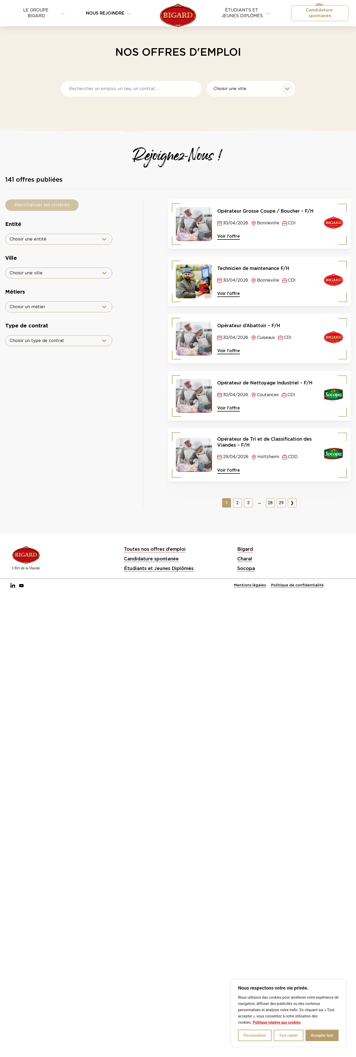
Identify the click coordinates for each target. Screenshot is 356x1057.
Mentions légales (250, 585)
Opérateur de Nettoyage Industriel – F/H (265, 383)
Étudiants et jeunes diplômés (246, 13)
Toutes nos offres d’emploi (155, 549)
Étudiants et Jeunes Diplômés (158, 568)
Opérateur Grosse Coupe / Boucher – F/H (265, 211)
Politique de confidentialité (297, 585)
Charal (244, 559)
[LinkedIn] (12, 585)
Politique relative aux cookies (277, 1022)
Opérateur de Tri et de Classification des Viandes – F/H (264, 442)
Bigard (245, 549)
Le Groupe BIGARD (44, 13)
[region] (288, 1013)
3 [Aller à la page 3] (248, 502)
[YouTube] (21, 585)
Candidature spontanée (320, 13)
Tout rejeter (288, 1035)
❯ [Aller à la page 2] (292, 502)
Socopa (246, 568)
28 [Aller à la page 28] (270, 502)
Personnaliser (254, 1035)
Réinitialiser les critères (42, 205)
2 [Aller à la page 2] (237, 502)
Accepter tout (322, 1035)
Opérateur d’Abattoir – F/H (248, 325)
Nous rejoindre (108, 13)
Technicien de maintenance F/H (253, 268)
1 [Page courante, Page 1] (226, 502)
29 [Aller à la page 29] (281, 502)
